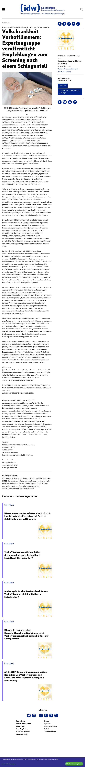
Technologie (20, 721)
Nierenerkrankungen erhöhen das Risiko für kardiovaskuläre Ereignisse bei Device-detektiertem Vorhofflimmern (27, 516)
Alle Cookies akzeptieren (74, 764)
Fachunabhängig (21, 734)
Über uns (46, 721)
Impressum (47, 724)
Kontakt (46, 729)
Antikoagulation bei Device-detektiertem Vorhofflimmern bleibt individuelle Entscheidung (26, 594)
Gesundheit (20, 726)
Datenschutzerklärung (50, 726)
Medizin (62, 85)
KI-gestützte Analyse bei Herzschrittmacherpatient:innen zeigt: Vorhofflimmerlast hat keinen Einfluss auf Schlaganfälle (26, 634)
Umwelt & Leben (21, 729)
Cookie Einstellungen (50, 731)
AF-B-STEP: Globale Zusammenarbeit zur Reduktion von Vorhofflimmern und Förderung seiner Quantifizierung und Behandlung (26, 676)
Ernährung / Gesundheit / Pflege (69, 91)
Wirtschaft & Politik (23, 732)
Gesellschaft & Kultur (23, 724)
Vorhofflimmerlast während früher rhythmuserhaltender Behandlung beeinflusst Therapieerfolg (22, 555)
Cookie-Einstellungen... (9, 764)
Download (43, 110)
